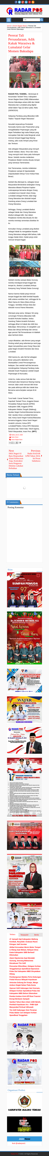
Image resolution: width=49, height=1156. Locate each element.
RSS (33, 2)
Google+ (22, 2)
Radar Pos (14, 1154)
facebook (16, 2)
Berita (36, 935)
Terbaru (12, 934)
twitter (19, 2)
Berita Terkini (14, 437)
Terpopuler (24, 935)
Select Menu (8, 20)
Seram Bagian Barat (16, 439)
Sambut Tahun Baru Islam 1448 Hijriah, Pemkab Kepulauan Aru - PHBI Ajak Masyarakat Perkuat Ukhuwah (25, 1004)
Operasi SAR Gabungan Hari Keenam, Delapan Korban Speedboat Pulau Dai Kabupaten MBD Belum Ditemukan (24, 990)
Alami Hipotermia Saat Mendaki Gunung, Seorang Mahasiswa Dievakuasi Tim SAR (22, 960)
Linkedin (26, 2)
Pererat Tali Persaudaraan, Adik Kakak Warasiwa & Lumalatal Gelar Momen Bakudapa (21, 43)
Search (41, 19)
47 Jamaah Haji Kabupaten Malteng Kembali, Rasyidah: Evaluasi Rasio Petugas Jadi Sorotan (23, 941)
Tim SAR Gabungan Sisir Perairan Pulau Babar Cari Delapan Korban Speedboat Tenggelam (23, 1012)
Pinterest (29, 2)
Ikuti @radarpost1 (18, 1143)
